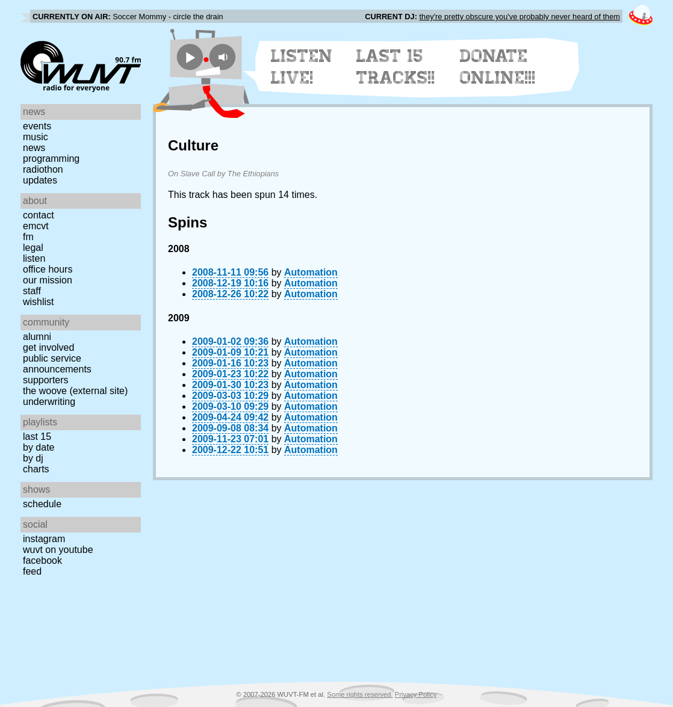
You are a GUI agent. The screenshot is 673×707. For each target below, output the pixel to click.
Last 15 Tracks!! (395, 66)
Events (37, 126)
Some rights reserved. (359, 694)
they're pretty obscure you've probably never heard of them (519, 16)
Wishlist (38, 302)
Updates (40, 180)
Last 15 (37, 436)
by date (38, 447)
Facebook (42, 560)
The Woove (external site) (75, 391)
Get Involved (48, 347)
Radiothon (43, 169)
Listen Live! (302, 66)
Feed (32, 571)
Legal (33, 247)
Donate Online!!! (498, 66)
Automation (311, 272)
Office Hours (47, 269)
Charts (36, 469)
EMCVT (36, 226)
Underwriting (49, 402)
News (34, 148)
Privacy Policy (416, 694)
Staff (32, 291)
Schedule (42, 504)
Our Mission (47, 280)
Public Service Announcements (57, 363)
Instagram (44, 539)
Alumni (37, 337)
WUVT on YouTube (58, 550)
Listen (34, 258)
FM (28, 237)
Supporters (46, 380)
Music (35, 137)
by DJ (33, 458)
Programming (51, 158)
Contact (38, 215)
